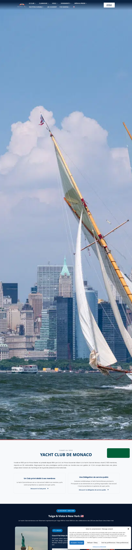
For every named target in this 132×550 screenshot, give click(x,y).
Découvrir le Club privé (38, 488)
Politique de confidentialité (99, 546)
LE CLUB (32, 3)
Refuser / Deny (93, 542)
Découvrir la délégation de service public (92, 490)
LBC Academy (52, 7)
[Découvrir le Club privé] (48, 488)
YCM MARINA (64, 7)
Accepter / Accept (77, 542)
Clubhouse (44, 3)
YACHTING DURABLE (36, 7)
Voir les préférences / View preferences (115, 542)
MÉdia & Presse (80, 3)
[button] (128, 529)
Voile (55, 3)
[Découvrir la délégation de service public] (108, 489)
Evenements (66, 3)
